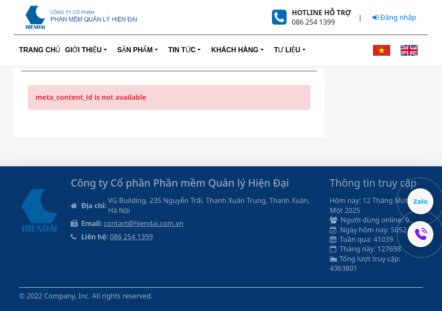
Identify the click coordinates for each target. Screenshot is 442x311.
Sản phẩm (135, 50)
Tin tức (182, 50)
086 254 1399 (131, 236)
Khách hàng (234, 50)
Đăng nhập (394, 17)
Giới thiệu (83, 50)
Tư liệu (287, 50)
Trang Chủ (39, 50)
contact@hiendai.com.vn (143, 223)
